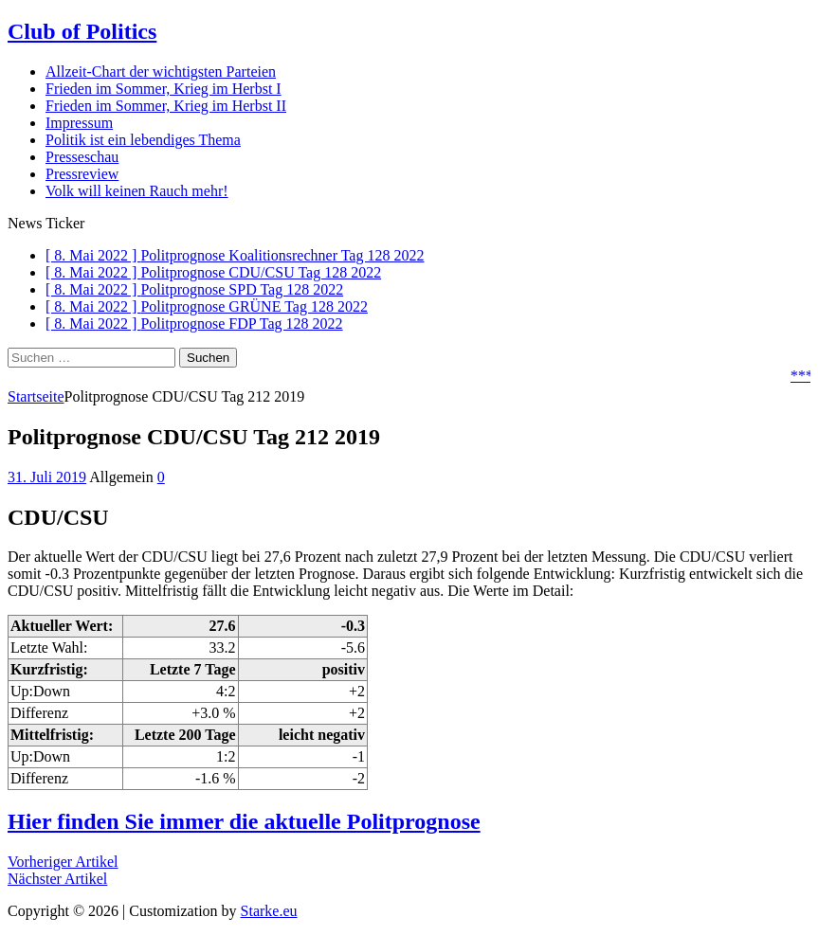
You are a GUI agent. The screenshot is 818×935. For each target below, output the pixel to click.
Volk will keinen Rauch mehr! (136, 191)
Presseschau (81, 157)
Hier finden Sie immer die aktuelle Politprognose (244, 821)
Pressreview (81, 174)
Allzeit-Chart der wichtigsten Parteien (160, 71)
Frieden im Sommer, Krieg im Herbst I (163, 89)
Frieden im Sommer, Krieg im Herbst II (165, 106)
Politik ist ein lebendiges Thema (143, 140)
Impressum (79, 123)
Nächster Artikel (57, 879)
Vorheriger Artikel (63, 862)
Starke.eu (269, 911)
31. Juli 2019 (47, 477)
